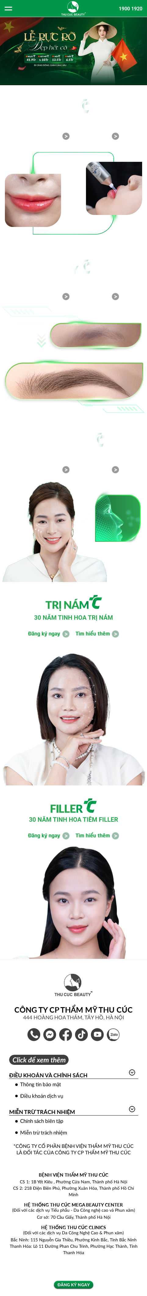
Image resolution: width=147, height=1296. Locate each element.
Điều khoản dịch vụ (41, 1096)
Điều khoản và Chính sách (48, 1075)
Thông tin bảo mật (40, 1084)
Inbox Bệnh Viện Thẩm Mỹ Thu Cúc (49, 1034)
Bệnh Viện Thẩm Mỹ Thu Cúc (65, 1034)
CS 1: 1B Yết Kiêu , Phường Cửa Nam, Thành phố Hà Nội (73, 1182)
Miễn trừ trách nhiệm (42, 1112)
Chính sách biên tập (41, 1121)
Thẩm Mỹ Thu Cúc (97, 1034)
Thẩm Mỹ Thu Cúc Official (81, 1034)
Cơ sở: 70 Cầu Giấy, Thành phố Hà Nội (73, 1217)
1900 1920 (130, 9)
